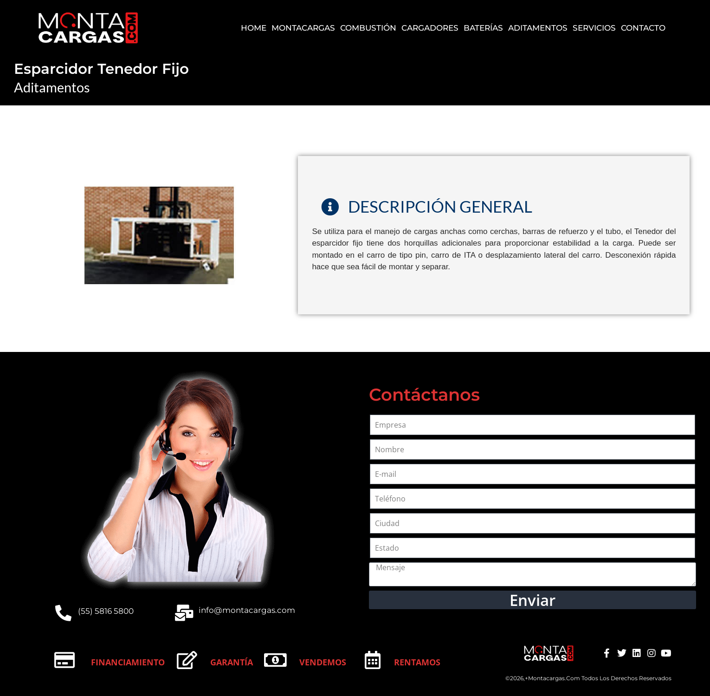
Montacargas (303, 28)
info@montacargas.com (247, 610)
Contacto (643, 28)
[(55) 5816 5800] (63, 613)
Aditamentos (538, 28)
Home (253, 28)
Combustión (368, 28)
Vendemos (322, 662)
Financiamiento (128, 662)
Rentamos (417, 662)
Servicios (594, 28)
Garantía (231, 662)
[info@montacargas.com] (184, 613)
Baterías (483, 28)
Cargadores (429, 28)
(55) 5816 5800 (106, 611)
